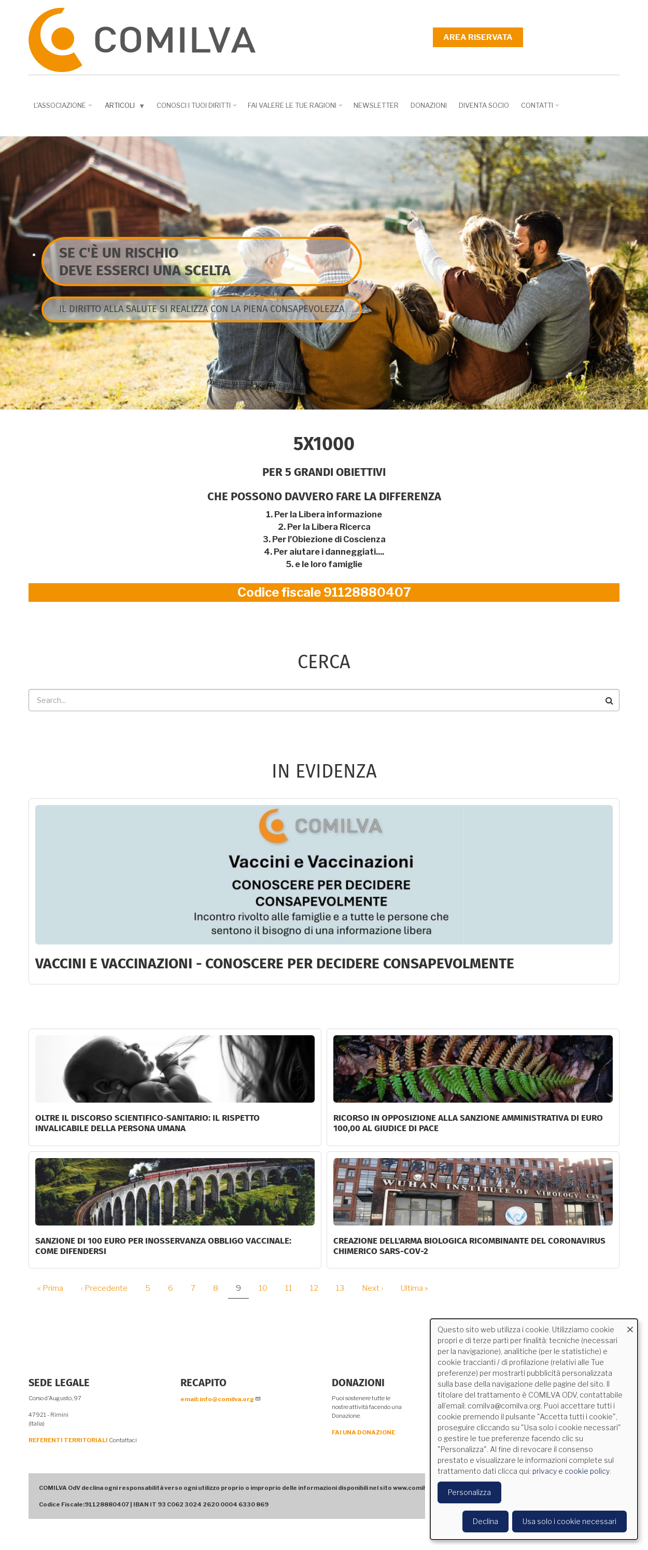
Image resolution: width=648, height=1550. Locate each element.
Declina (485, 1521)
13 (344, 1288)
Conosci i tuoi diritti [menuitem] (197, 109)
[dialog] (534, 1429)
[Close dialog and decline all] (630, 1325)
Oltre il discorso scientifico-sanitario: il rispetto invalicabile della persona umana (147, 1123)
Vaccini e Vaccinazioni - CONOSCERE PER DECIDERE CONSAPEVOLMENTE (274, 963)
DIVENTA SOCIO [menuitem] (484, 105)
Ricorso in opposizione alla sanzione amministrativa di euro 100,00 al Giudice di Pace (468, 1123)
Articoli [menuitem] (126, 107)
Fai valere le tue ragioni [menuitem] (296, 109)
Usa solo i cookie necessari (569, 1521)
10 (267, 1288)
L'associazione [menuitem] (64, 109)
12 (318, 1288)
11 (292, 1288)
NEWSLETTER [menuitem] (376, 105)
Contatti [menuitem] (541, 109)
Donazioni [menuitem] (429, 105)
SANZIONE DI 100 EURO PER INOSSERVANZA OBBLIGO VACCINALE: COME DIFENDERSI (163, 1246)
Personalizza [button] (469, 1492)
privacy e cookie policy (571, 1471)
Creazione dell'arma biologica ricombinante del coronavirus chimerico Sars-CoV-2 (469, 1246)
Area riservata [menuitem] (478, 37)
